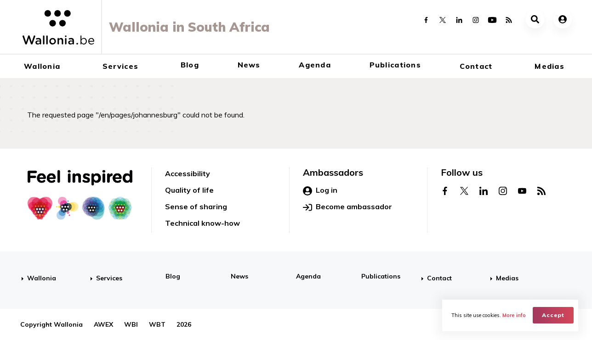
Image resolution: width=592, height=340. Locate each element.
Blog (190, 64)
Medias (549, 66)
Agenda (315, 64)
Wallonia (42, 66)
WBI (131, 324)
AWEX (103, 324)
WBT (157, 324)
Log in (320, 190)
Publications (395, 64)
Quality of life (189, 190)
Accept (553, 315)
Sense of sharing (196, 206)
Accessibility (187, 173)
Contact (476, 66)
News (249, 64)
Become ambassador (347, 207)
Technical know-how (202, 223)
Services (120, 66)
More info (514, 315)
